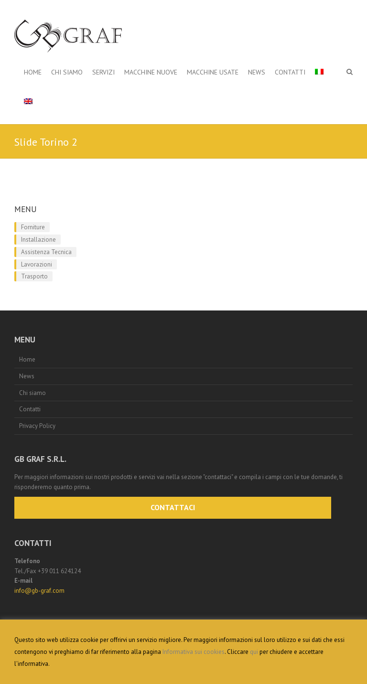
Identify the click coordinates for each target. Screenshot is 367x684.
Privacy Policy (37, 426)
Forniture (33, 227)
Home (33, 72)
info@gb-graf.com (39, 591)
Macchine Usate (212, 72)
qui (254, 652)
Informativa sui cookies (193, 652)
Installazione (38, 239)
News (256, 72)
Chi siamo (67, 72)
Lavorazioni (36, 264)
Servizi (103, 72)
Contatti (290, 72)
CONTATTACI (173, 507)
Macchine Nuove (150, 72)
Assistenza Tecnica (46, 252)
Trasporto (34, 276)
